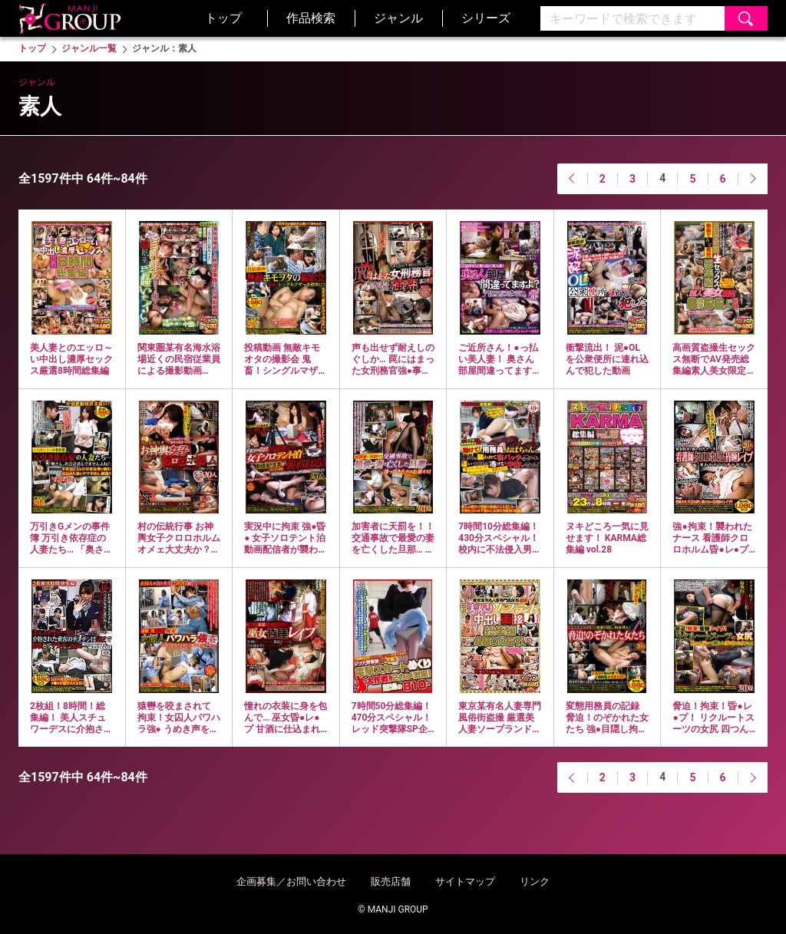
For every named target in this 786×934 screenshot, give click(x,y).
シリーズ (485, 18)
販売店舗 (391, 881)
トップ (223, 18)
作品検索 (310, 18)
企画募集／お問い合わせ (291, 881)
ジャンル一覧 (89, 48)
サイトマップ (465, 881)
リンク (535, 881)
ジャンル (398, 18)
